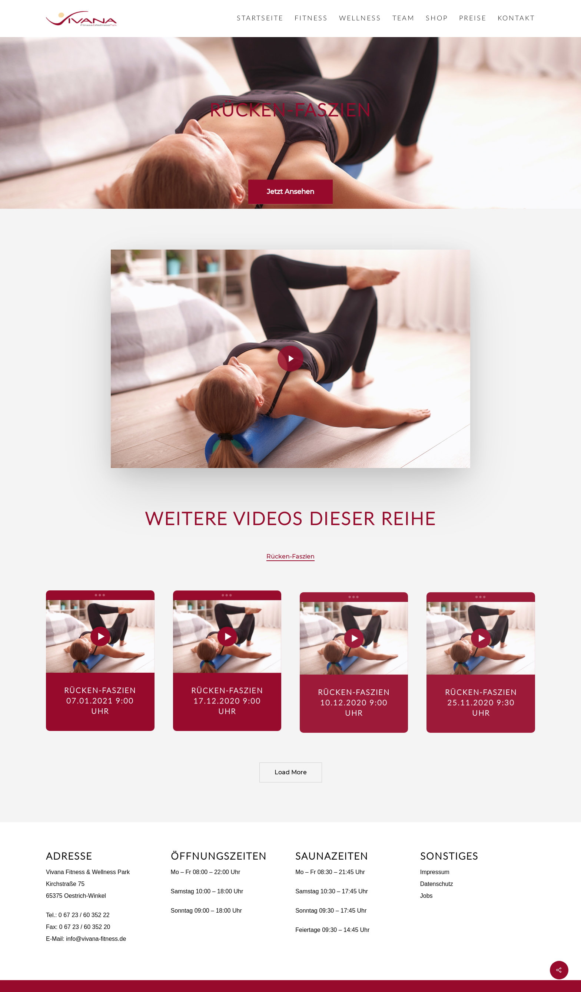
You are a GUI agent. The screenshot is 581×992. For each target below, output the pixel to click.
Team (403, 18)
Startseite (260, 18)
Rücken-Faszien (290, 556)
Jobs (426, 896)
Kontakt (516, 18)
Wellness (360, 18)
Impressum (434, 872)
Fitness (311, 18)
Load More (291, 772)
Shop (437, 18)
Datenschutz (436, 884)
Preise (473, 18)
